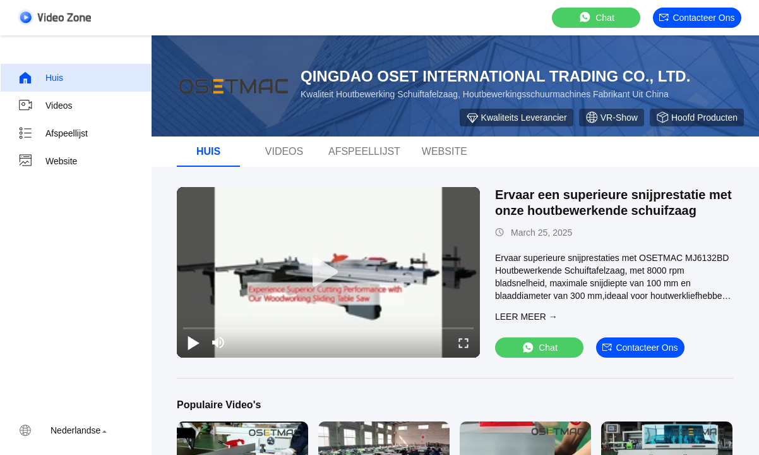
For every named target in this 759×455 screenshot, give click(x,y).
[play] (328, 272)
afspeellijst (364, 151)
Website (47, 161)
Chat (596, 17)
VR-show (611, 117)
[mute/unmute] (218, 342)
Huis (40, 77)
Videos (45, 105)
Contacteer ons (696, 18)
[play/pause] (193, 342)
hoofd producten (697, 117)
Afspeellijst (53, 133)
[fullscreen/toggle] (463, 342)
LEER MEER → (526, 317)
